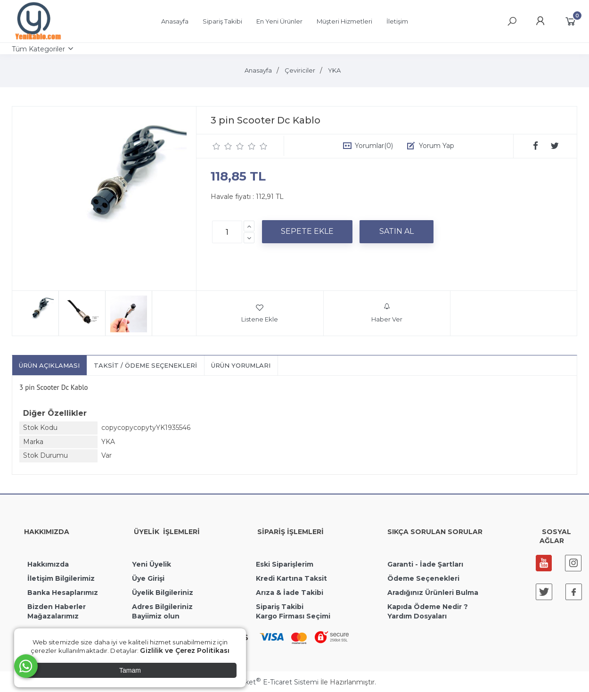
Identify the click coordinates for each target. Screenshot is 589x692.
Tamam (130, 670)
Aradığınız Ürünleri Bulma (432, 592)
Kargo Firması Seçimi (293, 616)
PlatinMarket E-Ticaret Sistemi (266, 682)
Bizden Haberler (56, 606)
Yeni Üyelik (151, 564)
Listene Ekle (259, 313)
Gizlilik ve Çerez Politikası (184, 650)
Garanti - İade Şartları (425, 564)
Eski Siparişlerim (284, 564)
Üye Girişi (148, 578)
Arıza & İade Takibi (289, 592)
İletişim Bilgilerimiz (60, 578)
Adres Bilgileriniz (162, 606)
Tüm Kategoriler (38, 49)
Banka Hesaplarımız (62, 592)
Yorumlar (374, 145)
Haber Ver (386, 313)
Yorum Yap (436, 145)
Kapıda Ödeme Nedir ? (427, 606)
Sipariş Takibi (279, 606)
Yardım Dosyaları (417, 616)
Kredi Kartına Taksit (291, 578)
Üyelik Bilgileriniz (162, 592)
